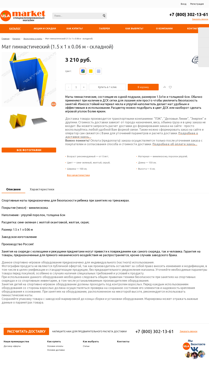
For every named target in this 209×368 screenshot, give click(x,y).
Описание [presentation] (13, 189)
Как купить (54, 341)
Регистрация (197, 4)
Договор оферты (12, 346)
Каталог (16, 39)
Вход (183, 4)
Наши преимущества (16, 341)
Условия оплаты (55, 346)
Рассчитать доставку (26, 331)
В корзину (143, 87)
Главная (5, 39)
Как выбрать (91, 341)
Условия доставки (56, 350)
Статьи (86, 346)
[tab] (13, 189)
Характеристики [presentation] (42, 189)
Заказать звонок (200, 19)
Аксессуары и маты (32, 39)
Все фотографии (29, 150)
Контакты (123, 341)
